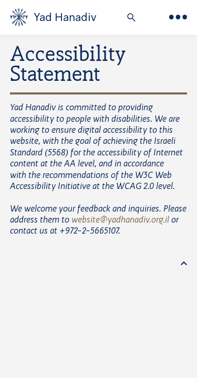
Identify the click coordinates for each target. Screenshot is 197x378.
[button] (131, 18)
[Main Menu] (178, 17)
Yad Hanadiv (65, 17)
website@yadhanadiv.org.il (120, 220)
